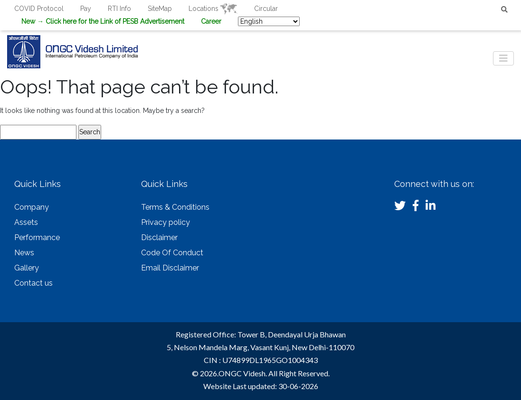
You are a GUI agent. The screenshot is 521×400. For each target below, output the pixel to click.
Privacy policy (165, 222)
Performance (37, 237)
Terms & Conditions (175, 207)
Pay (85, 8)
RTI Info (119, 8)
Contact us (33, 283)
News (24, 252)
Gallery (26, 267)
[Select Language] (269, 21)
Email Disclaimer (170, 267)
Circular (266, 8)
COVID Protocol (39, 8)
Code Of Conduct (172, 252)
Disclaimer (159, 237)
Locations (213, 8)
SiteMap (160, 8)
